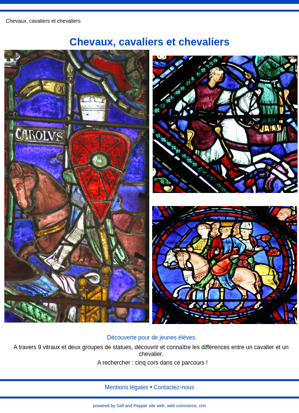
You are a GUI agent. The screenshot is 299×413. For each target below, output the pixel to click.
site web (157, 405)
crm (202, 405)
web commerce (182, 405)
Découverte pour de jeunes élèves (151, 337)
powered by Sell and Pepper (120, 405)
